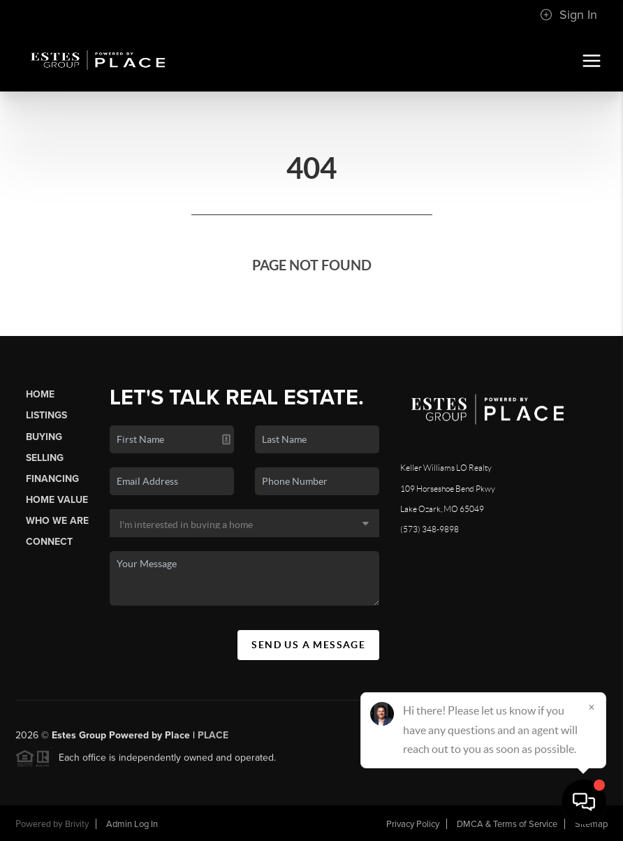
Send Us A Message (308, 644)
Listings (46, 415)
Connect (49, 542)
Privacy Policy (412, 824)
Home (40, 394)
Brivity (77, 824)
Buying (44, 437)
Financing (52, 479)
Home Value (57, 500)
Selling (45, 458)
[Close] (591, 706)
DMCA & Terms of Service (507, 824)
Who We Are (57, 521)
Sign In (568, 15)
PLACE (213, 740)
